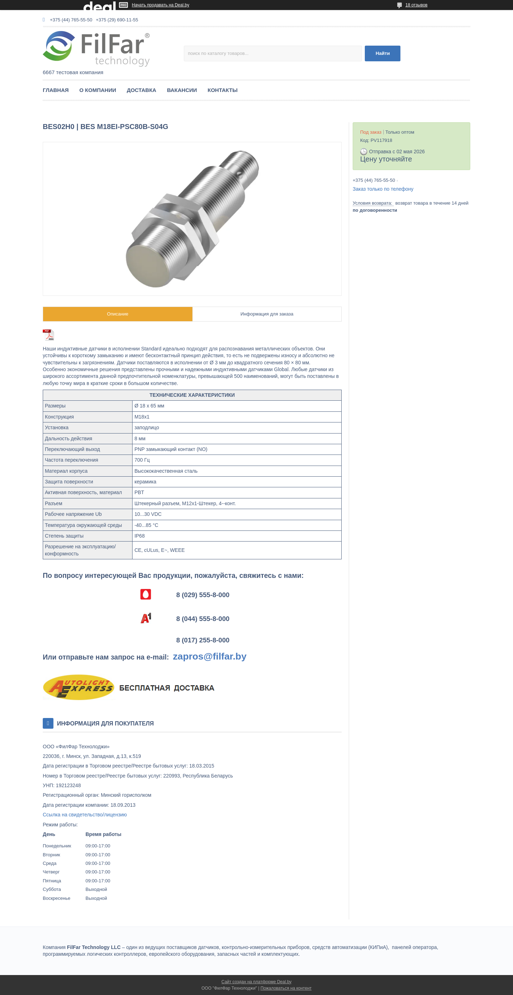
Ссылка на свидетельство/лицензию (85, 814)
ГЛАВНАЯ (56, 90)
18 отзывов (416, 4)
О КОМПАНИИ (97, 90)
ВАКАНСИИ (182, 90)
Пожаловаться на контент (285, 988)
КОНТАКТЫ (223, 90)
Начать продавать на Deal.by (160, 4)
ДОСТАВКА (141, 90)
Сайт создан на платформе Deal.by (257, 981)
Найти (382, 53)
